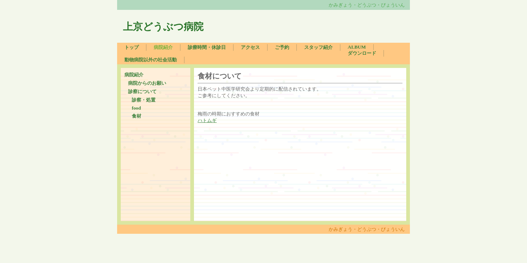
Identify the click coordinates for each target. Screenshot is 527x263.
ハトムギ (207, 120)
